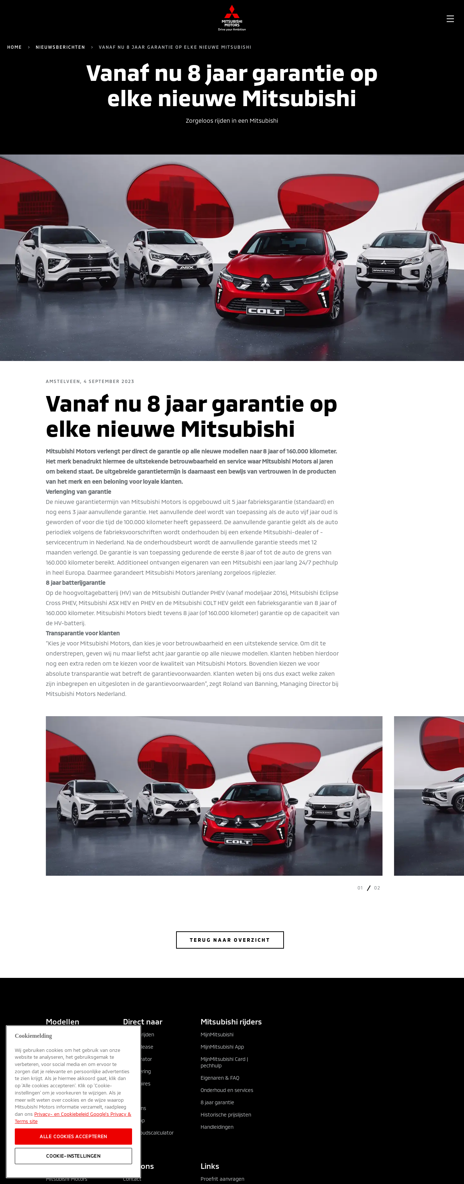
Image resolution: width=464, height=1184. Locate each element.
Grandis (54, 1071)
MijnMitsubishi (217, 1034)
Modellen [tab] (62, 1021)
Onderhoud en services (227, 1090)
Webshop (134, 1120)
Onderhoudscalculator (148, 1132)
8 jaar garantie (217, 1102)
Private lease (138, 1047)
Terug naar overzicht (230, 940)
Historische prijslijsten (226, 1114)
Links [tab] (210, 1165)
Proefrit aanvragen (222, 1179)
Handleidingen (217, 1127)
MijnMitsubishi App (222, 1047)
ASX (50, 1083)
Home (14, 46)
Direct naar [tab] (142, 1021)
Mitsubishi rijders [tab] (231, 1021)
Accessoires (136, 1083)
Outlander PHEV (64, 1047)
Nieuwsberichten (60, 46)
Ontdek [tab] (59, 1165)
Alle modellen (61, 1034)
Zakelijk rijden (138, 1034)
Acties (130, 1096)
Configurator (137, 1059)
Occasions (134, 1108)
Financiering (137, 1071)
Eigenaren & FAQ (220, 1078)
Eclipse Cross (61, 1059)
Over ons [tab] (138, 1165)
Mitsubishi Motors (66, 1179)
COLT (51, 1096)
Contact (132, 1179)
